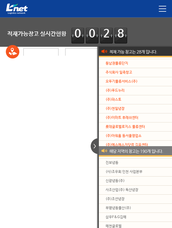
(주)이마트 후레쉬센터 (122, 118)
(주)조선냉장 (115, 199)
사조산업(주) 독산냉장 (122, 190)
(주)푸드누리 (115, 91)
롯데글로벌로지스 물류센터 (125, 127)
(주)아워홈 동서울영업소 (124, 136)
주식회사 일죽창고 (119, 72)
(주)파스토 (113, 100)
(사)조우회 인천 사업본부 (124, 172)
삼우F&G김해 (116, 217)
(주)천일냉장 (115, 109)
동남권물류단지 (117, 63)
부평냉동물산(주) (118, 208)
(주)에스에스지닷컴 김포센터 (127, 145)
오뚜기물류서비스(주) (121, 82)
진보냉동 (112, 163)
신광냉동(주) (115, 181)
